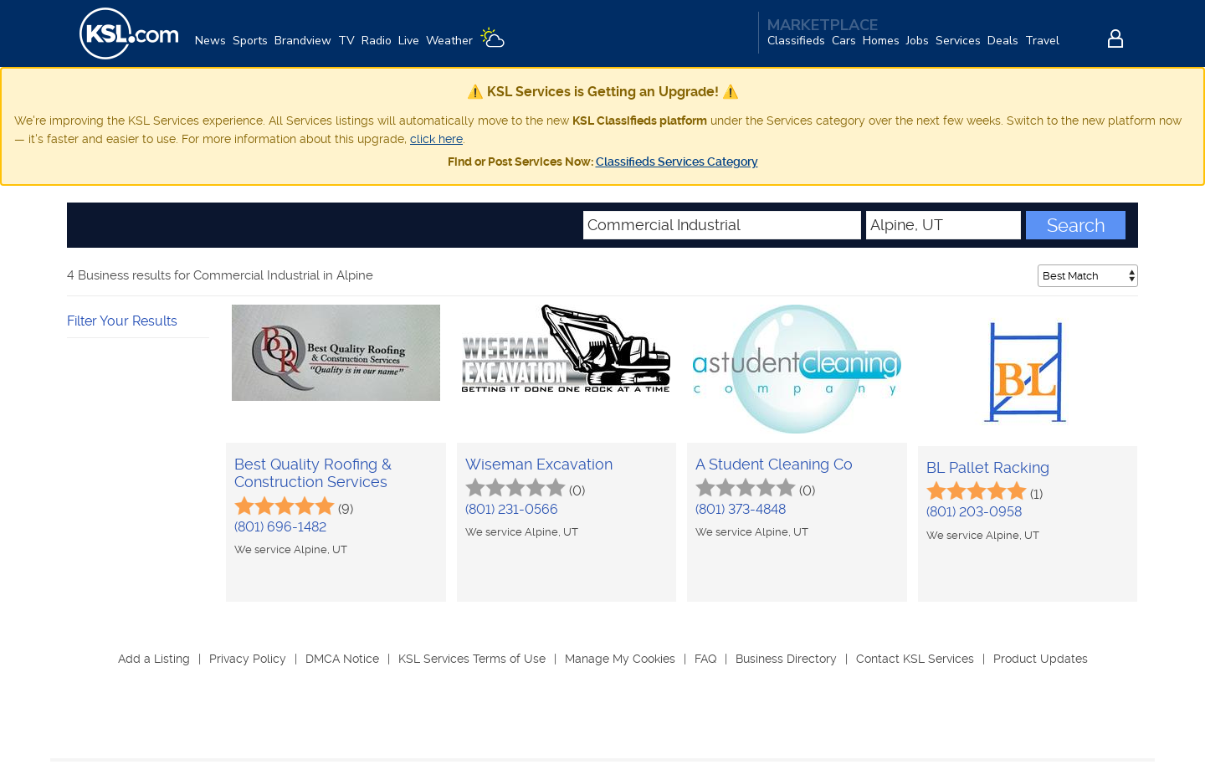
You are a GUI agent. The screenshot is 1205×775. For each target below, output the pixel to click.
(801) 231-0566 (511, 509)
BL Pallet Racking (987, 467)
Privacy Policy (247, 658)
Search (1076, 225)
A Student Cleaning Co (774, 464)
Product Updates (1040, 658)
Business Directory (786, 658)
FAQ (705, 658)
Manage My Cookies (620, 658)
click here (436, 139)
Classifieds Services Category (677, 161)
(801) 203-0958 (974, 512)
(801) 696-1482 (280, 527)
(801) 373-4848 (740, 509)
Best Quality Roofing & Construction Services (313, 473)
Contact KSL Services (915, 658)
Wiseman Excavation (539, 464)
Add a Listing (154, 658)
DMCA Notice (342, 658)
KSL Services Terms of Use (472, 658)
